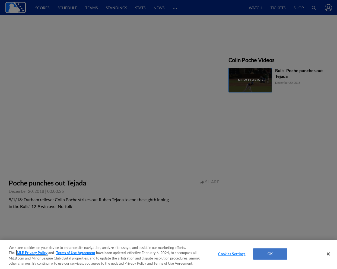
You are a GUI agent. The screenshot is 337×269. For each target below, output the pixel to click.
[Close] (328, 254)
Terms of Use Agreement (75, 253)
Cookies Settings (231, 254)
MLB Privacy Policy (32, 253)
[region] (168, 254)
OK (270, 254)
